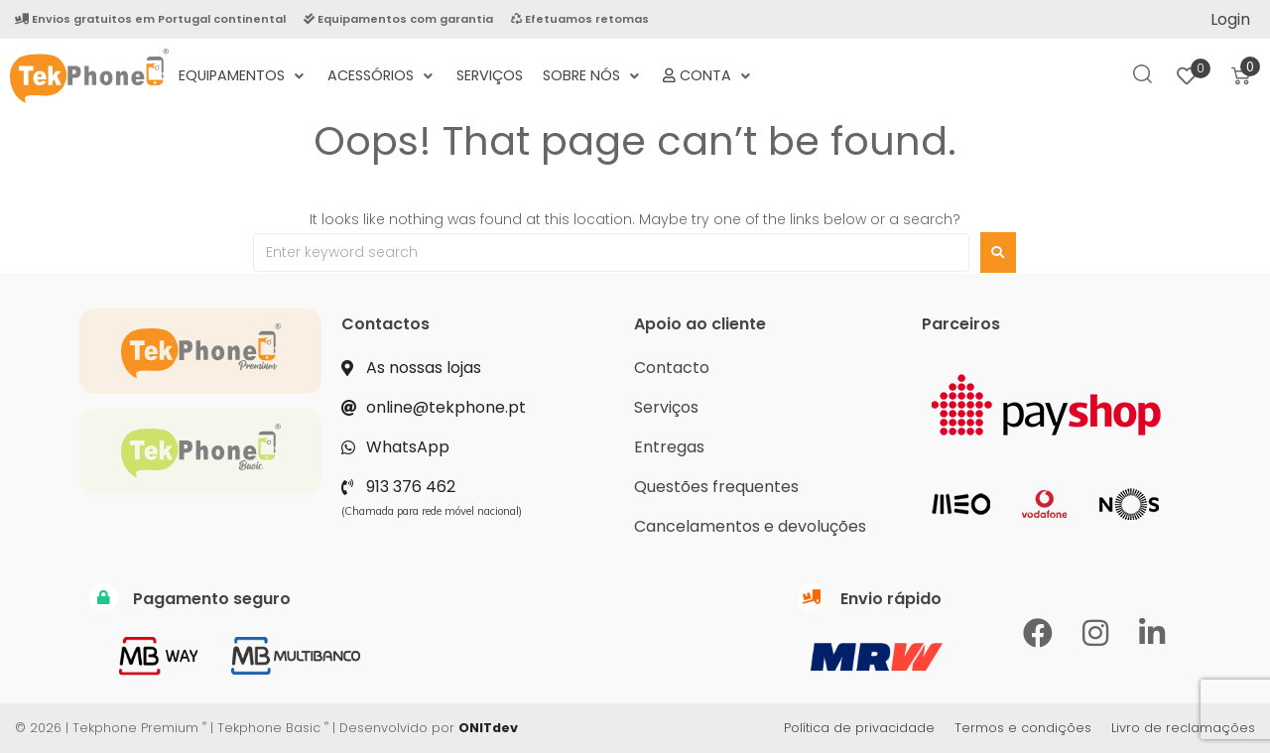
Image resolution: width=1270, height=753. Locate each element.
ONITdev (488, 727)
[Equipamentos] (243, 76)
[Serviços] (489, 76)
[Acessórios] (382, 76)
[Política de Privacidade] (794, 64)
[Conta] (708, 76)
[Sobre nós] (593, 76)
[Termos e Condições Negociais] (774, 64)
